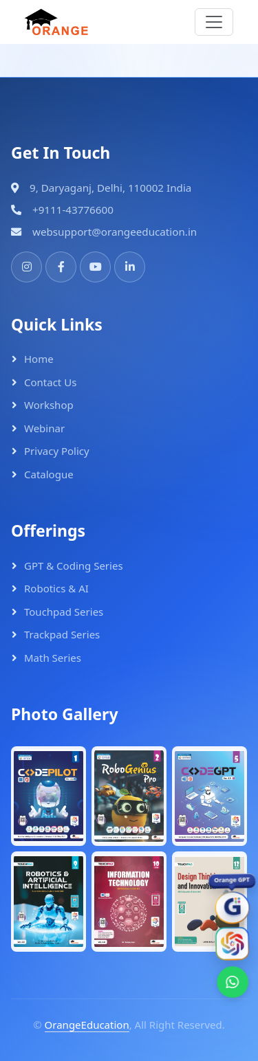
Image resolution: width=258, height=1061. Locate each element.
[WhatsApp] (232, 982)
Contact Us (50, 382)
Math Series (52, 657)
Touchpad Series (63, 611)
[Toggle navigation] (214, 22)
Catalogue (49, 474)
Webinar (44, 428)
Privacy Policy (56, 451)
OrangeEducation (87, 1024)
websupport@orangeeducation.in (114, 231)
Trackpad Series (62, 634)
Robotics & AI (56, 588)
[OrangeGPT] (232, 907)
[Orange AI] (232, 943)
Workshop (49, 405)
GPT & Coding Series (73, 565)
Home (39, 359)
